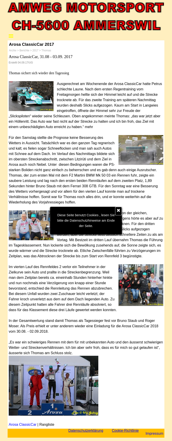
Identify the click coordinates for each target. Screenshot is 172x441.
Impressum (154, 433)
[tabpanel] (86, 240)
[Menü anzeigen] (11, 36)
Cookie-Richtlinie (125, 430)
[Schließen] (118, 211)
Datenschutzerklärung (85, 430)
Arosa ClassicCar (23, 424)
